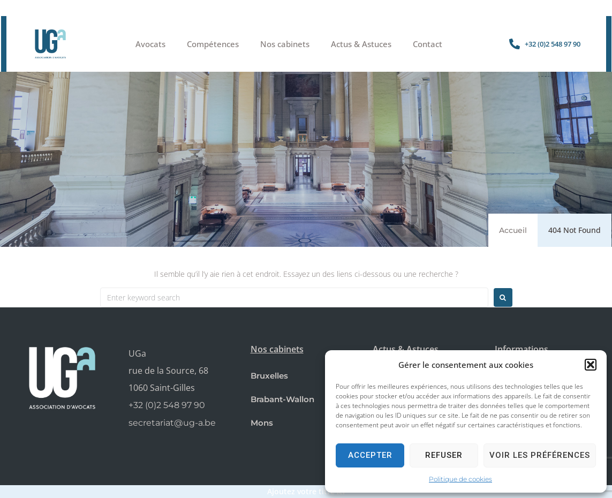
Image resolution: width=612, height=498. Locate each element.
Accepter (370, 455)
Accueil (513, 230)
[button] (590, 364)
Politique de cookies (460, 479)
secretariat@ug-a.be (172, 423)
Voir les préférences (539, 455)
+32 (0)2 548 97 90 (167, 405)
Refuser (444, 455)
